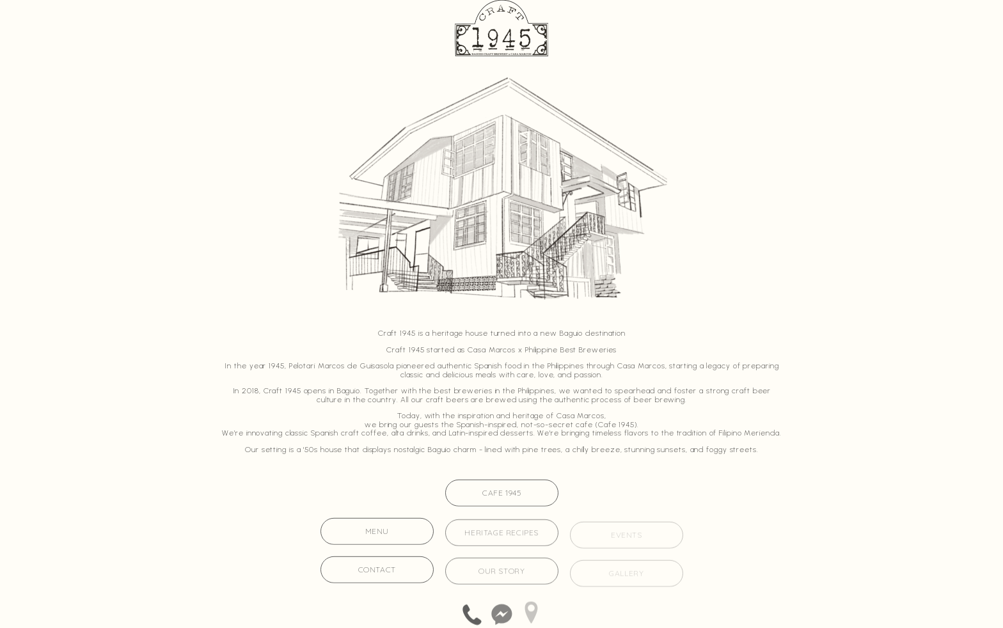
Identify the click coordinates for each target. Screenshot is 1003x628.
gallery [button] (626, 574)
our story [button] (501, 572)
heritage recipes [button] (501, 533)
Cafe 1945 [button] (501, 493)
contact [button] (377, 570)
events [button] (626, 536)
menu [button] (377, 532)
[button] (471, 614)
